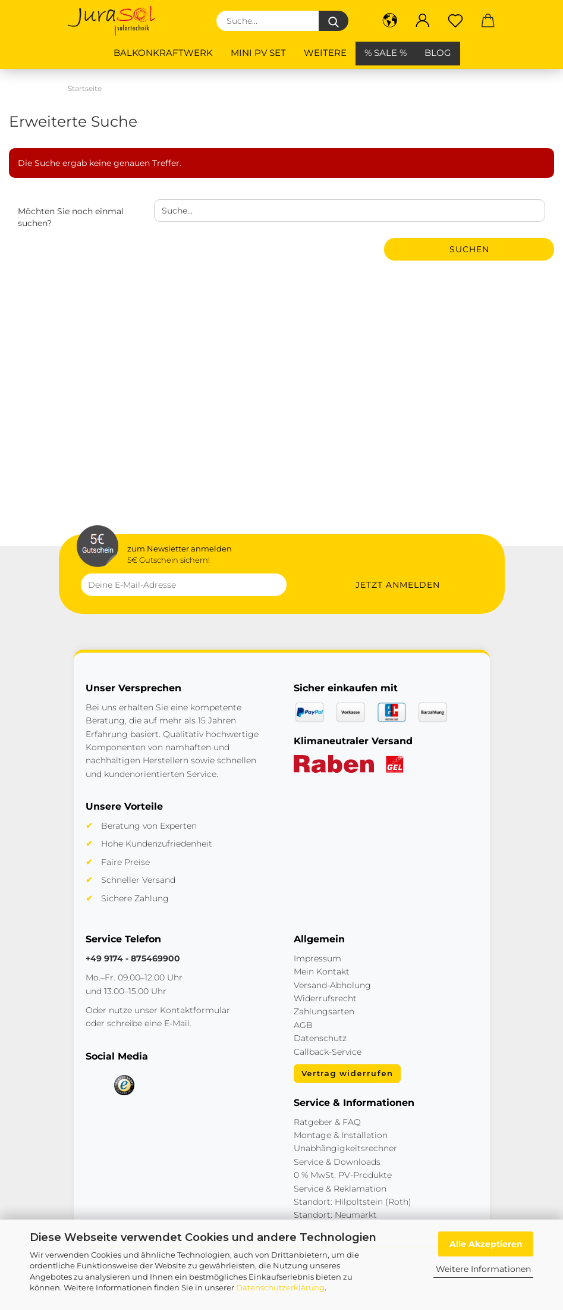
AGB (303, 1025)
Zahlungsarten (324, 1011)
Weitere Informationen (483, 1269)
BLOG (437, 52)
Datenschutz (320, 1038)
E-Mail (177, 1023)
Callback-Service (327, 1051)
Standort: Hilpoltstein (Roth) (352, 1201)
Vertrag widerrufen (347, 1073)
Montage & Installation (341, 1135)
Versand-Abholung (332, 985)
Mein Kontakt (322, 971)
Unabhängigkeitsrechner (345, 1148)
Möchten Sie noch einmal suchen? (71, 217)
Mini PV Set (258, 52)
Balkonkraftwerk (163, 52)
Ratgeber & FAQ (327, 1122)
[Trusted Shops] (124, 1085)
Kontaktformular (195, 1010)
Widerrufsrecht (325, 998)
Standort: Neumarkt (335, 1214)
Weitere (325, 52)
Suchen (469, 249)
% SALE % (385, 52)
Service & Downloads (337, 1162)
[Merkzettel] (455, 21)
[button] (390, 21)
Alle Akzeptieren (486, 1244)
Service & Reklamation (340, 1188)
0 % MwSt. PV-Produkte (343, 1175)
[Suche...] (333, 21)
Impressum (317, 958)
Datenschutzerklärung (280, 1287)
